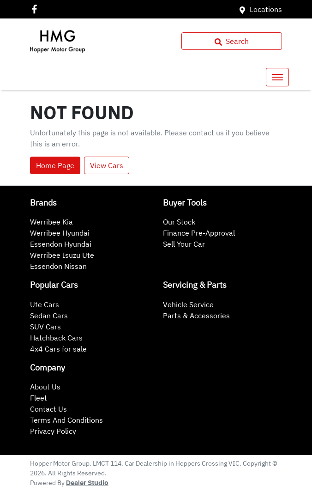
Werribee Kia (51, 221)
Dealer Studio (87, 483)
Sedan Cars (49, 315)
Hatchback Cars (56, 337)
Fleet (38, 397)
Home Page (55, 165)
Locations (266, 9)
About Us (45, 386)
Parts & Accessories (196, 315)
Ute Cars (44, 304)
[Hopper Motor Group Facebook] (36, 9)
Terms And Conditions (66, 420)
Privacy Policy (53, 431)
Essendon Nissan (58, 266)
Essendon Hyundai (60, 244)
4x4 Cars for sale (58, 348)
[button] (277, 77)
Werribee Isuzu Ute (62, 255)
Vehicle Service (188, 304)
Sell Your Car (184, 244)
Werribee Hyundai (60, 232)
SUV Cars (45, 326)
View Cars (106, 165)
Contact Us (48, 408)
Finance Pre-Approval (199, 232)
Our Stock (179, 221)
